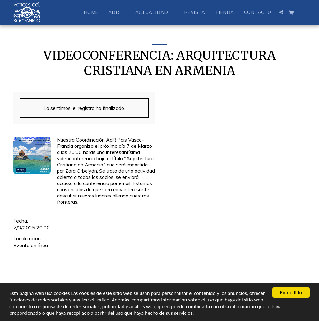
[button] (117, 12)
